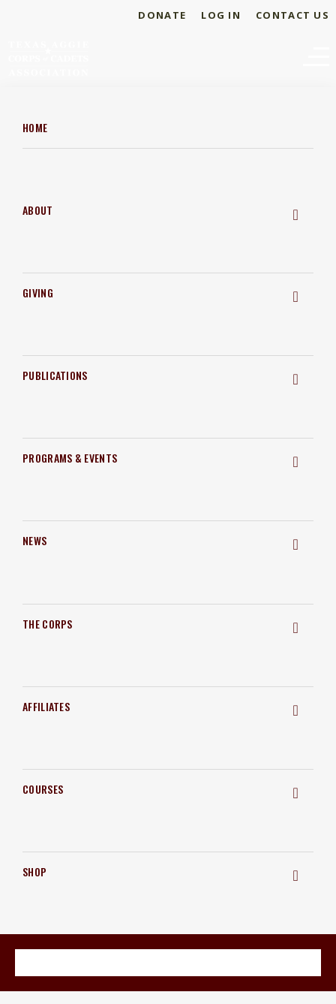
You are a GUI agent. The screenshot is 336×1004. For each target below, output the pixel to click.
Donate (162, 15)
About (37, 210)
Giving (37, 292)
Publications (55, 375)
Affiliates (46, 706)
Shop (34, 871)
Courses (42, 789)
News (34, 540)
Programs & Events (69, 458)
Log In (221, 15)
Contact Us (292, 15)
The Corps (47, 624)
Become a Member (167, 961)
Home (34, 127)
